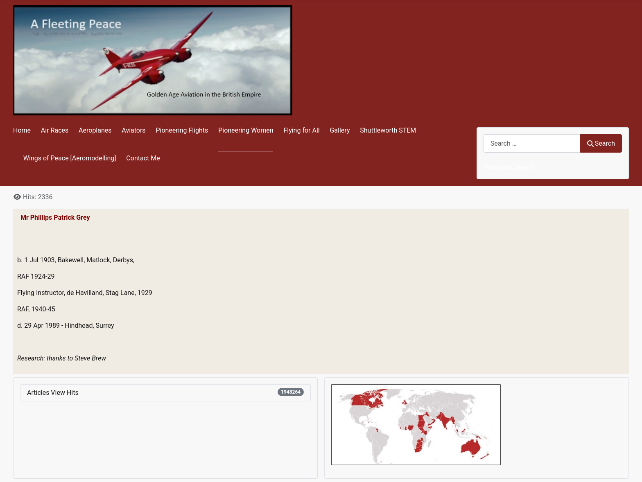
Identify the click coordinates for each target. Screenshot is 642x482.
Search (601, 143)
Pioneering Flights (182, 130)
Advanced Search (509, 167)
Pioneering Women (245, 130)
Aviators (133, 130)
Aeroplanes (95, 130)
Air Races (54, 130)
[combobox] (532, 143)
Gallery (340, 130)
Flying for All (301, 130)
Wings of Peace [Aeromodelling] (69, 158)
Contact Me (143, 158)
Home (22, 130)
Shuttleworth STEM (388, 130)
